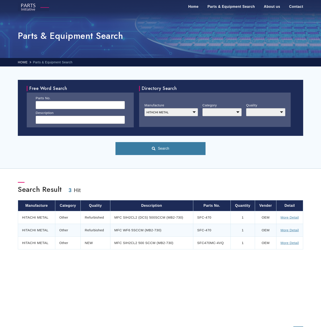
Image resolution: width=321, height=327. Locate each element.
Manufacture (154, 105)
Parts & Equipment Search (231, 6)
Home (193, 6)
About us (272, 6)
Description (45, 113)
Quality (251, 105)
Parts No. (43, 98)
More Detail (289, 217)
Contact (296, 6)
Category (209, 105)
